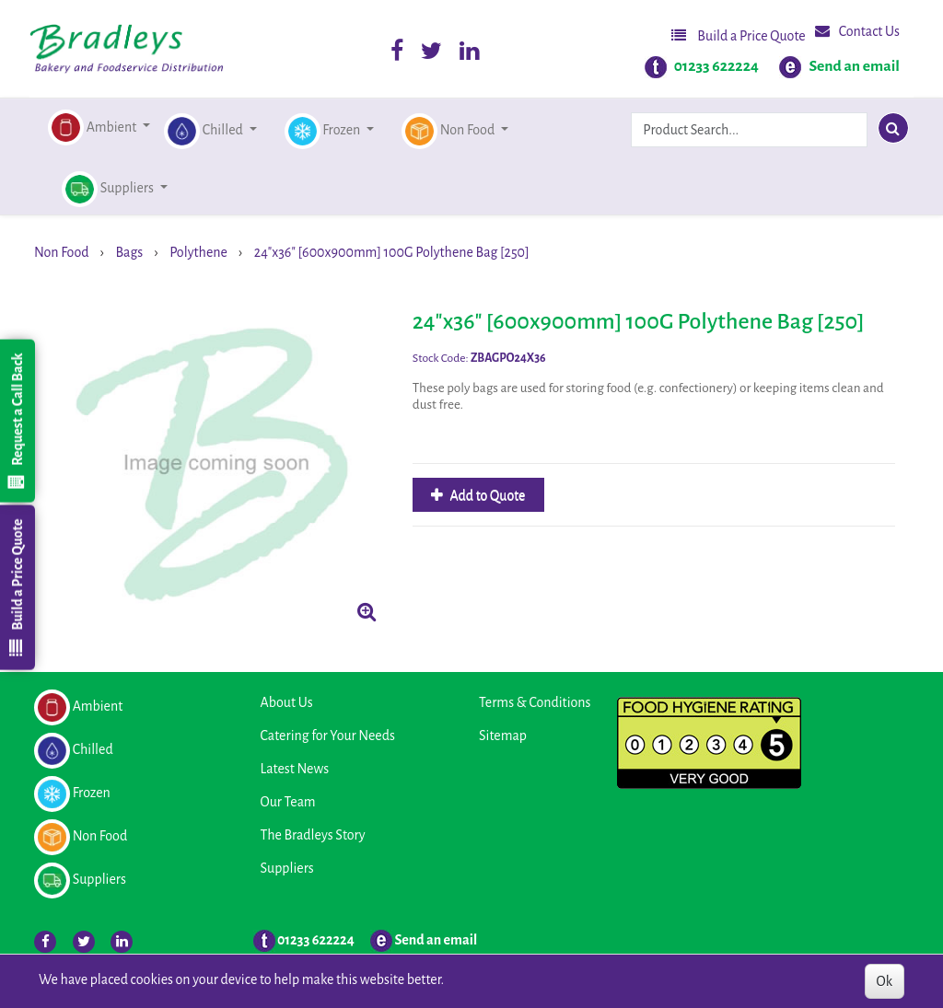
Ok (884, 981)
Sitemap (503, 735)
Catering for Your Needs (328, 735)
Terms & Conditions (534, 702)
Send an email (854, 66)
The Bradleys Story (313, 835)
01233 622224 (716, 66)
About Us (287, 702)
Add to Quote (487, 495)
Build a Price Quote (738, 35)
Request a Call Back (16, 421)
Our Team (288, 801)
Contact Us (857, 31)
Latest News (295, 768)
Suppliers (287, 868)
